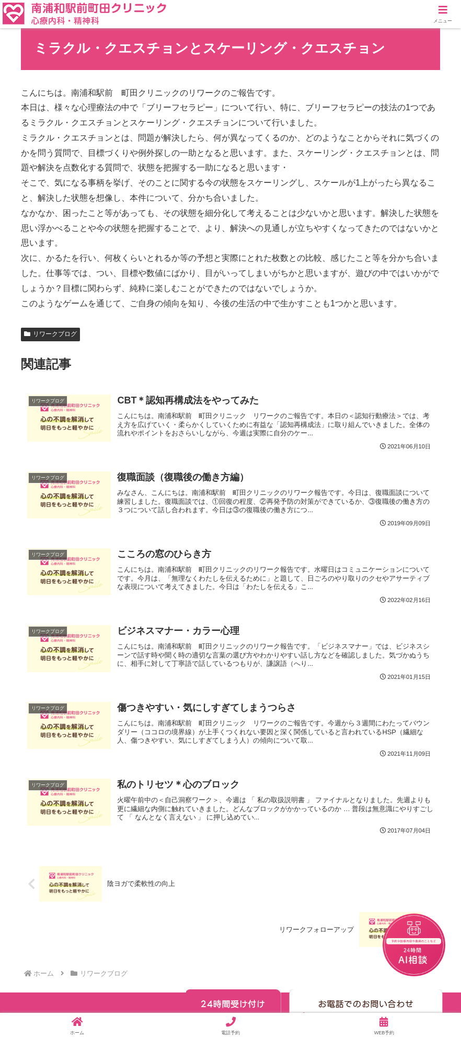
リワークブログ (50, 334)
